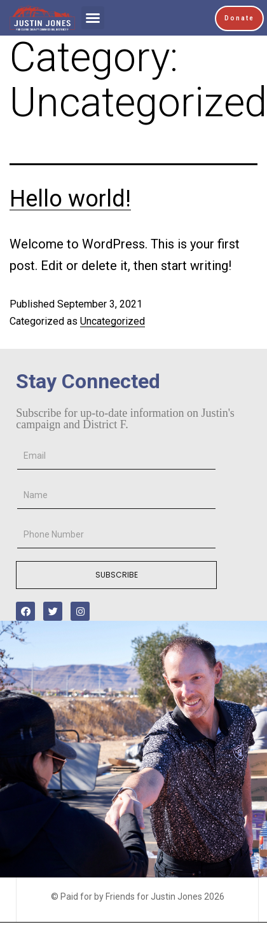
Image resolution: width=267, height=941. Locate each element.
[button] (92, 17)
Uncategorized (112, 321)
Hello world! (70, 199)
